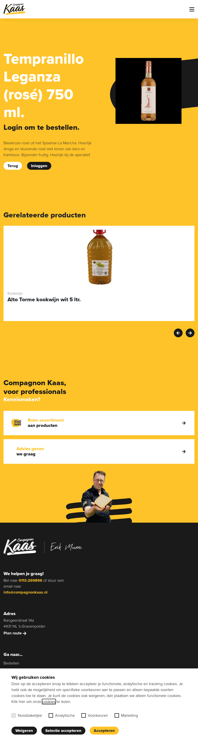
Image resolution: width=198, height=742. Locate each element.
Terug (12, 165)
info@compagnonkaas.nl (26, 592)
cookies (48, 701)
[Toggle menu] (191, 9)
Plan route (15, 633)
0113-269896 (30, 580)
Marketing (126, 715)
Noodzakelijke (26, 715)
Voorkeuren (94, 715)
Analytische (62, 715)
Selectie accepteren (63, 730)
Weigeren (24, 730)
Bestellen (11, 663)
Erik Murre (66, 547)
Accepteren (104, 730)
